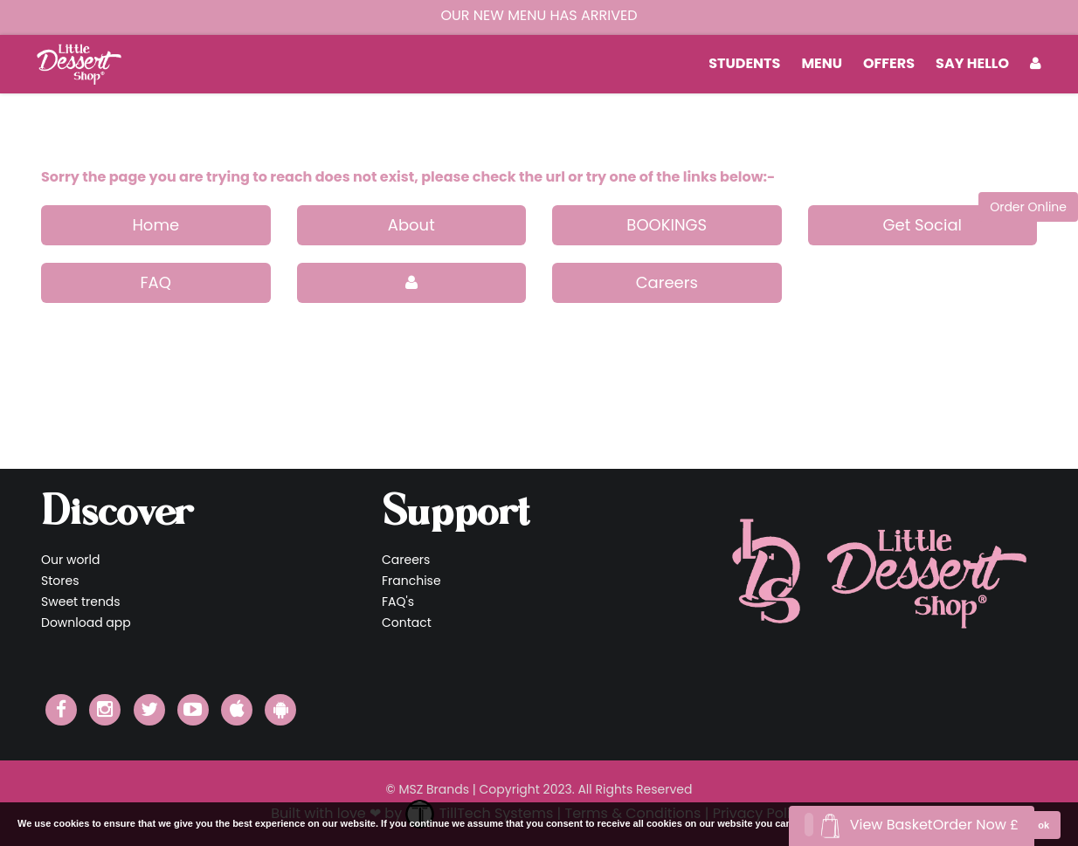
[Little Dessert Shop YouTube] (193, 710)
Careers (667, 282)
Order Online (1028, 207)
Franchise (411, 580)
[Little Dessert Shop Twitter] (149, 710)
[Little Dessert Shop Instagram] (105, 710)
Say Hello (972, 63)
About (411, 225)
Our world (70, 559)
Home (155, 225)
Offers (889, 63)
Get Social (922, 225)
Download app (86, 622)
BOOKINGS (666, 225)
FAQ (156, 282)
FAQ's (398, 601)
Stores (60, 580)
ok (1043, 825)
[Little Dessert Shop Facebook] (61, 710)
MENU (821, 63)
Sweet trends (81, 601)
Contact (407, 622)
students (744, 63)
